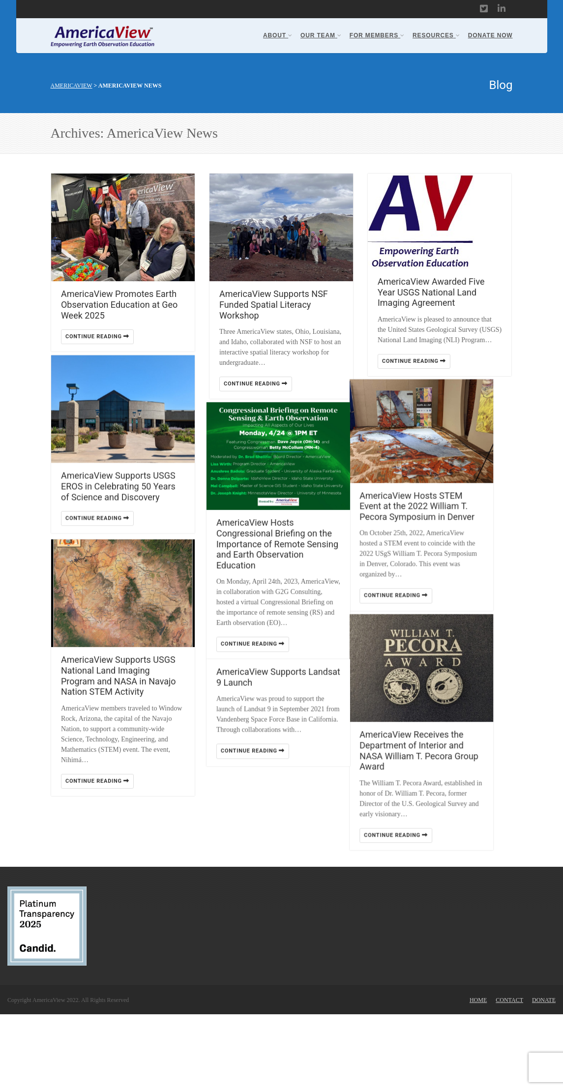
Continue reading (97, 336)
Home (478, 1074)
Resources (436, 35)
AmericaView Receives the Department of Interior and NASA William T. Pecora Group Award (437, 773)
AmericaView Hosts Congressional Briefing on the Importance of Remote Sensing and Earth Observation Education (280, 555)
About (278, 35)
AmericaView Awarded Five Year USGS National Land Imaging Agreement (431, 292)
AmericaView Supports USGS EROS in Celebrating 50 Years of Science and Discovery (118, 497)
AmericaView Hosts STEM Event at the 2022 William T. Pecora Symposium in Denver (435, 517)
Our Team (321, 35)
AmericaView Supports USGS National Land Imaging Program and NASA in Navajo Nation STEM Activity (118, 695)
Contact (509, 1074)
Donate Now (490, 35)
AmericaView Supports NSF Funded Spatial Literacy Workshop (273, 304)
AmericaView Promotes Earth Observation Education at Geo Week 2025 (119, 304)
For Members (377, 35)
